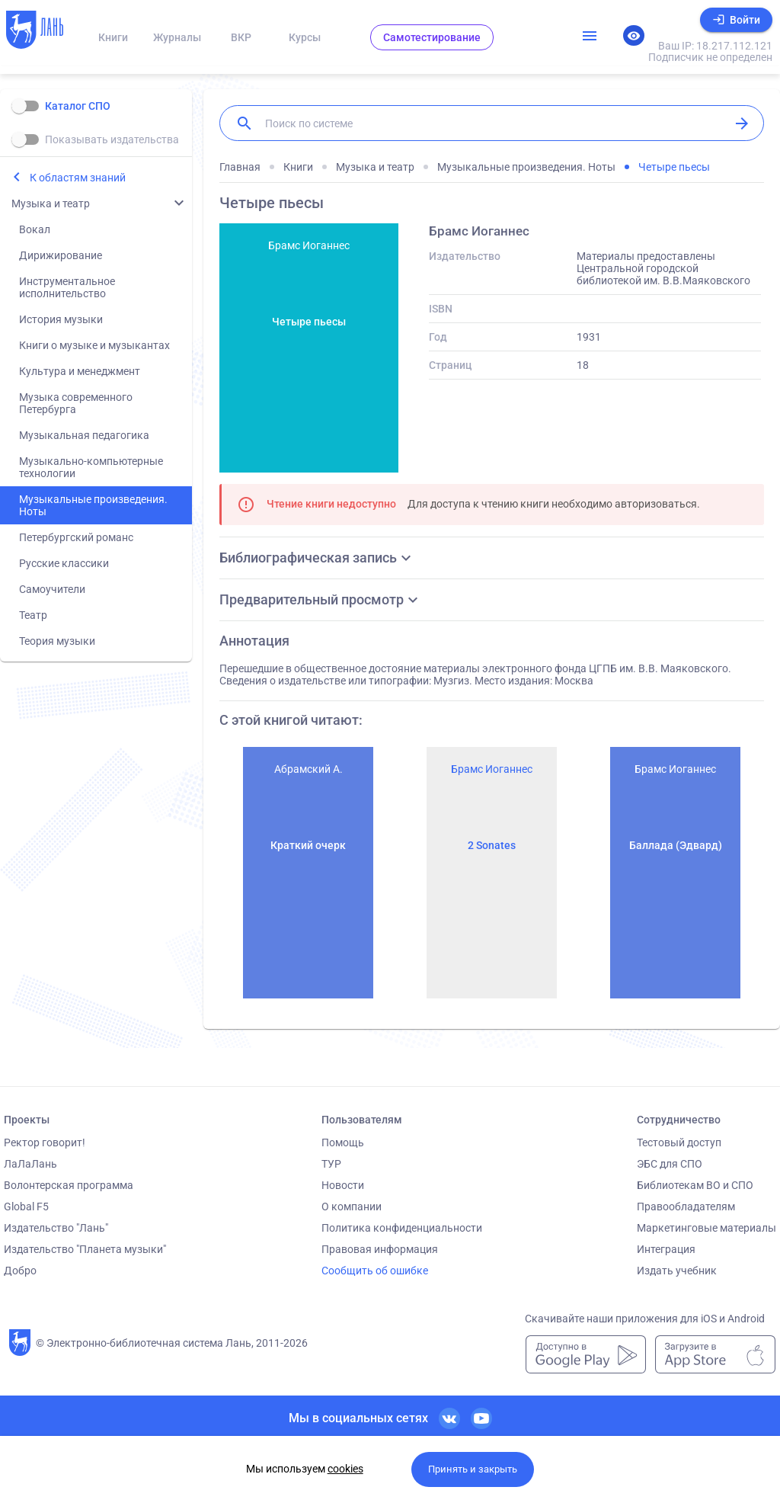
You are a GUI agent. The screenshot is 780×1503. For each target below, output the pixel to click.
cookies (345, 1469)
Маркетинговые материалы (706, 1228)
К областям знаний (78, 177)
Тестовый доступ (679, 1142)
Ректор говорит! (44, 1142)
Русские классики (64, 563)
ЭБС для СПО (669, 1164)
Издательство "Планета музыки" (85, 1249)
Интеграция (666, 1249)
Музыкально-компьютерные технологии (91, 467)
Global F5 (26, 1206)
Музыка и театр (50, 203)
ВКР (241, 37)
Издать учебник (677, 1270)
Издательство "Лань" (56, 1228)
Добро (20, 1270)
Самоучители (52, 589)
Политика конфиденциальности (401, 1228)
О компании (351, 1206)
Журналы (177, 37)
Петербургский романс (76, 537)
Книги (113, 37)
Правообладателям (686, 1206)
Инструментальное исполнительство (67, 287)
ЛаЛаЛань (30, 1164)
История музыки (61, 319)
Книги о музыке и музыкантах (94, 345)
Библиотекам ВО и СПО (695, 1185)
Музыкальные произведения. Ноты (93, 505)
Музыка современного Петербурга (76, 403)
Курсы (305, 37)
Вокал (34, 229)
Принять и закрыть (472, 1469)
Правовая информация (379, 1249)
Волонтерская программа (68, 1185)
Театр (33, 615)
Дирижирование (60, 255)
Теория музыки (57, 641)
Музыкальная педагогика (84, 435)
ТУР (331, 1164)
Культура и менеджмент (79, 371)
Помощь (342, 1142)
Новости (342, 1185)
